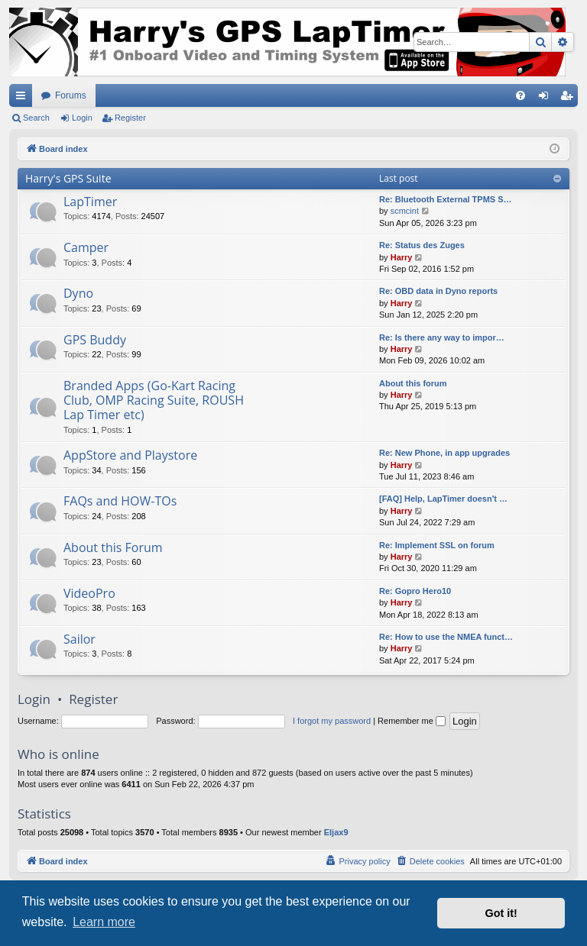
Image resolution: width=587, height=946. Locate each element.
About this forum (413, 383)
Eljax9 (336, 832)
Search (36, 117)
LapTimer (90, 201)
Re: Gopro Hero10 (415, 591)
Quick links (23, 98)
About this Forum (113, 547)
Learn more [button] (104, 921)
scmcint (405, 210)
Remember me (412, 720)
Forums (70, 95)
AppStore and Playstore (130, 455)
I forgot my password (332, 720)
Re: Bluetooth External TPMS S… (445, 199)
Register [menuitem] (570, 98)
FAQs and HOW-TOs (120, 500)
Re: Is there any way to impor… (441, 337)
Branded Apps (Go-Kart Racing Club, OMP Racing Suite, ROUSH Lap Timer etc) (153, 400)
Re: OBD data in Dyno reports (438, 290)
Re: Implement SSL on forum (437, 545)
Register (130, 117)
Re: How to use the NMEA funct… (446, 636)
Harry (402, 257)
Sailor (79, 639)
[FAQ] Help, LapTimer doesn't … (443, 498)
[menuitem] (520, 95)
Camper (86, 247)
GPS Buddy (94, 339)
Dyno (78, 293)
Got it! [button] (501, 913)
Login (82, 117)
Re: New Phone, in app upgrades (444, 452)
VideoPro (89, 593)
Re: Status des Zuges (422, 245)
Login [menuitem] (547, 98)
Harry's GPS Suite (68, 178)
